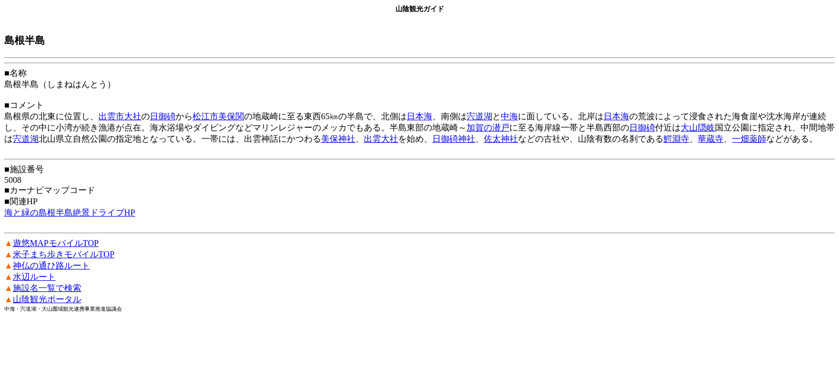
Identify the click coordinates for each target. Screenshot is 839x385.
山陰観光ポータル (47, 299)
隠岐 (706, 127)
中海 (509, 116)
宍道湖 (479, 116)
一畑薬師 (749, 138)
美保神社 (338, 138)
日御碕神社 (453, 138)
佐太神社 (501, 138)
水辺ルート (34, 276)
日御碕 (163, 116)
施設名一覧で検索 (47, 287)
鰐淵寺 (676, 138)
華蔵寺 (710, 138)
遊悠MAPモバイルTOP (56, 243)
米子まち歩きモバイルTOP (64, 254)
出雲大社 (381, 138)
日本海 (419, 116)
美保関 (231, 116)
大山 (689, 127)
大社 (132, 116)
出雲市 (111, 116)
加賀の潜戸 (488, 127)
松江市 (205, 116)
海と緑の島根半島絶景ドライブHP (69, 212)
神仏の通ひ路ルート (51, 265)
